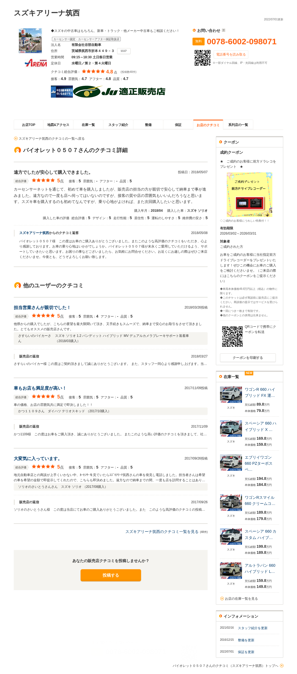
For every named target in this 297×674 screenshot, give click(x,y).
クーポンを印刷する (248, 358)
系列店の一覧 (238, 125)
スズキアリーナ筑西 (34, 233)
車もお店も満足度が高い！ (40, 388)
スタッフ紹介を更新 (253, 628)
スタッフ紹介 (118, 125)
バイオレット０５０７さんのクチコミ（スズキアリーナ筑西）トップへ (225, 666)
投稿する (111, 575)
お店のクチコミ (208, 125)
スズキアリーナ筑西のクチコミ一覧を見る (162, 531)
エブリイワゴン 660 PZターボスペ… (259, 463)
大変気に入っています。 (38, 458)
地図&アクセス (58, 125)
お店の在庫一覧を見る (241, 599)
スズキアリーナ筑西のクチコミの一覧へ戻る (52, 139)
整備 (148, 125)
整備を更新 (246, 640)
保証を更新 (246, 652)
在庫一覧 (88, 125)
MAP (124, 51)
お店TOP (28, 125)
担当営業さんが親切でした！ (42, 307)
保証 (178, 125)
